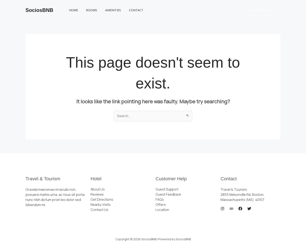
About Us (98, 189)
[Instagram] (222, 209)
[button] (261, 10)
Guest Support (167, 189)
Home (72, 10)
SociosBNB (39, 10)
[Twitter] (249, 209)
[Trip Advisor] (231, 209)
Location (162, 210)
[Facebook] (240, 209)
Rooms (88, 10)
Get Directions (102, 200)
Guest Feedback (168, 194)
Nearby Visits (101, 205)
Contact (129, 10)
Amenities (108, 10)
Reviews (97, 194)
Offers (161, 205)
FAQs (160, 200)
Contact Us (99, 210)
